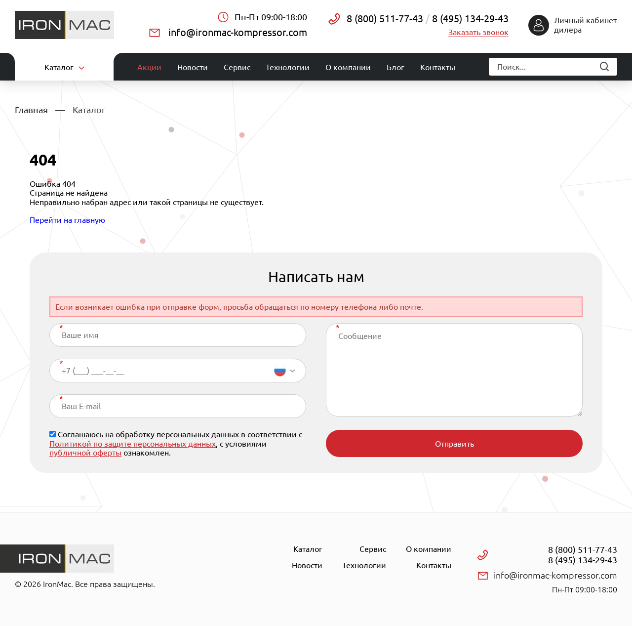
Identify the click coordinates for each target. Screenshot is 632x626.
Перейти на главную (67, 219)
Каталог (307, 548)
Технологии (288, 67)
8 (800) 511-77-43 (385, 18)
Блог (395, 67)
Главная (31, 110)
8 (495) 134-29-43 (469, 18)
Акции (149, 67)
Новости (192, 67)
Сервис (237, 67)
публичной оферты (85, 452)
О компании (348, 67)
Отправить (454, 443)
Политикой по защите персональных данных (132, 443)
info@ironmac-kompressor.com (237, 32)
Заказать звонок (478, 32)
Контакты (437, 67)
